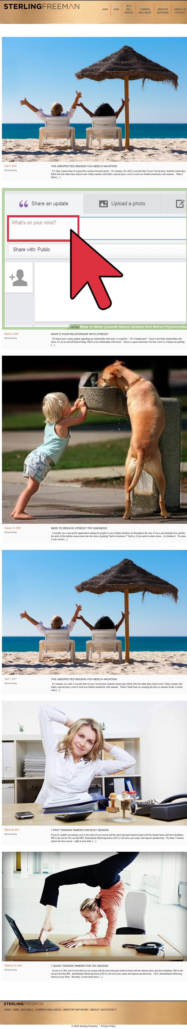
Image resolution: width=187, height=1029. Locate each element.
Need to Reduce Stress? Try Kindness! (79, 528)
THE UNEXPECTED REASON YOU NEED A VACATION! (84, 166)
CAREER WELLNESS (49, 1009)
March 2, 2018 (11, 334)
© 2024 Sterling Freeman (84, 1026)
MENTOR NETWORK (76, 1009)
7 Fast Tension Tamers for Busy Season (80, 830)
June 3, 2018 (10, 166)
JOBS (8, 1009)
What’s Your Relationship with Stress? (79, 334)
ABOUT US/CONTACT (103, 1009)
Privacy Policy (108, 1026)
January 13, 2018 (13, 528)
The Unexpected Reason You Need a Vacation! (84, 679)
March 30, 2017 (12, 829)
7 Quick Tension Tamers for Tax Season (79, 965)
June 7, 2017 (10, 679)
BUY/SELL (28, 1009)
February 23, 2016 (13, 965)
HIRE (17, 1009)
